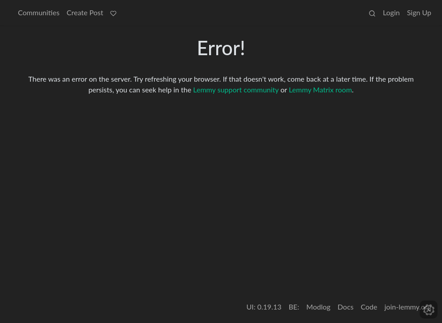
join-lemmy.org (408, 306)
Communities (39, 12)
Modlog (318, 306)
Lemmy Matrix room (320, 89)
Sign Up (419, 12)
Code (369, 306)
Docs (346, 306)
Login (391, 12)
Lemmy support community (236, 89)
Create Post (85, 12)
